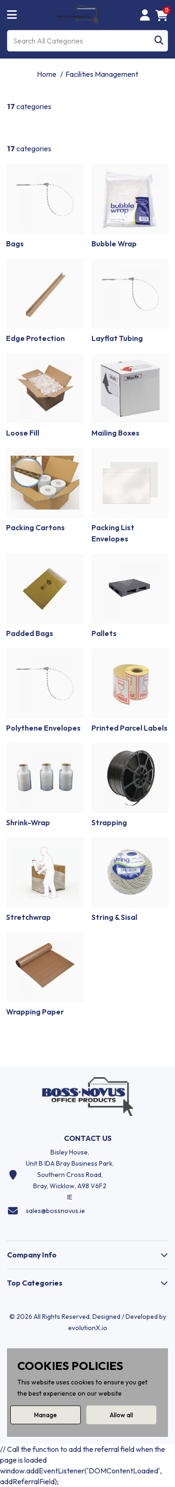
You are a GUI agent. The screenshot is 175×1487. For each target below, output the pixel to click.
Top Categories (35, 1282)
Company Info (31, 1254)
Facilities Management (101, 74)
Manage (45, 1415)
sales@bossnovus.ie (55, 1210)
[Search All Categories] (87, 41)
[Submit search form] (158, 41)
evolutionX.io (87, 1328)
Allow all (121, 1415)
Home (46, 74)
